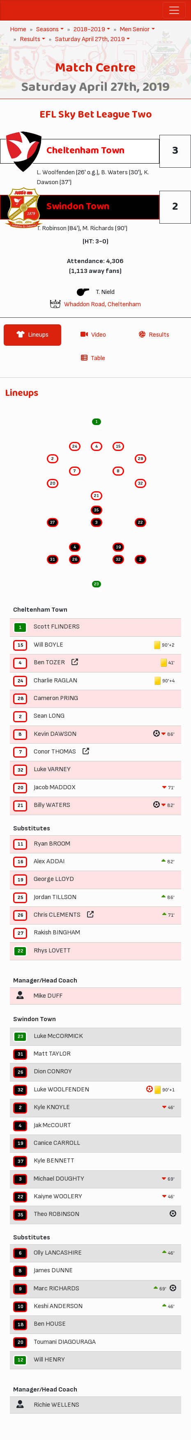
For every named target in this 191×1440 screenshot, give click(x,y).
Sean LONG (49, 716)
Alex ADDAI (49, 861)
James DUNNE (53, 1270)
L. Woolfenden (56, 172)
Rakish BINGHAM (57, 933)
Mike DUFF (48, 996)
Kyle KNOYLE (52, 1107)
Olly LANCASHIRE (58, 1253)
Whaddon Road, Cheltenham (102, 304)
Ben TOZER (49, 662)
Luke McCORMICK (58, 1036)
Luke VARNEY (52, 770)
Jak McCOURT (52, 1125)
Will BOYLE (48, 645)
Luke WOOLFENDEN (61, 1089)
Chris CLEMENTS (57, 915)
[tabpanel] (95, 904)
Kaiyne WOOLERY (58, 1196)
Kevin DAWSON (55, 734)
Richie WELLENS (56, 1405)
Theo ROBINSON (56, 1214)
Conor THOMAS (55, 752)
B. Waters (114, 172)
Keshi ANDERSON (58, 1306)
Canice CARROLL (57, 1143)
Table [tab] (93, 358)
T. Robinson (52, 228)
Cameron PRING (56, 698)
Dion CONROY (53, 1072)
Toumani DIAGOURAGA (65, 1342)
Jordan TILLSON (55, 897)
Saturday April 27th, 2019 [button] (89, 39)
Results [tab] (154, 335)
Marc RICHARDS (56, 1288)
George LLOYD (54, 879)
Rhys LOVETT (52, 951)
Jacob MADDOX (55, 787)
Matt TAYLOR (52, 1054)
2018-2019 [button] (89, 29)
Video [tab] (93, 335)
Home (18, 29)
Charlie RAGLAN (55, 680)
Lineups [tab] (32, 335)
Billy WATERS (52, 805)
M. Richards (98, 228)
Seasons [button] (46, 29)
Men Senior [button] (134, 29)
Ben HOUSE (50, 1324)
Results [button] (29, 39)
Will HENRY (49, 1360)
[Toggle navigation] (174, 10)
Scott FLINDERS (57, 627)
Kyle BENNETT (54, 1161)
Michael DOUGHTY (59, 1179)
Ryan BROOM (52, 844)
